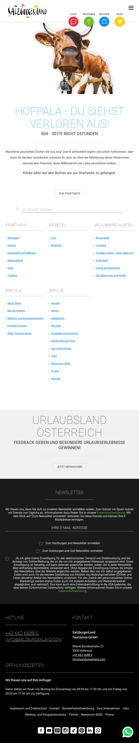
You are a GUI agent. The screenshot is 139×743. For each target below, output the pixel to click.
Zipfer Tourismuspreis (19, 333)
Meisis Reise (14, 303)
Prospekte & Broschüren (64, 333)
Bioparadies (102, 237)
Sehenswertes (15, 260)
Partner (73, 714)
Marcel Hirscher (16, 310)
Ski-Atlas (56, 325)
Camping (101, 245)
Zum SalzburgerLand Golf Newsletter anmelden (72, 551)
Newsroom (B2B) (61, 363)
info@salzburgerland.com (88, 659)
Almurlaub (13, 237)
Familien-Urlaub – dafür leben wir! (115, 252)
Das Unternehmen (61, 348)
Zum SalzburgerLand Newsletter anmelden (72, 543)
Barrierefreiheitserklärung (78, 708)
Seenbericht (57, 318)
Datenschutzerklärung (111, 512)
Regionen (56, 245)
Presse (55, 371)
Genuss (11, 245)
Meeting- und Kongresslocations (25, 318)
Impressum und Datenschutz (28, 708)
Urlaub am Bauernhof (108, 268)
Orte (53, 237)
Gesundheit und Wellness (21, 252)
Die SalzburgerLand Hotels (111, 275)
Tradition (12, 275)
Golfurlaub (102, 260)
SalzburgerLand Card (63, 340)
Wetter (55, 310)
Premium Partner (17, 325)
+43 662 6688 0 (82, 655)
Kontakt (55, 378)
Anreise (55, 303)
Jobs (54, 355)
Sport (10, 268)
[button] (73, 22)
